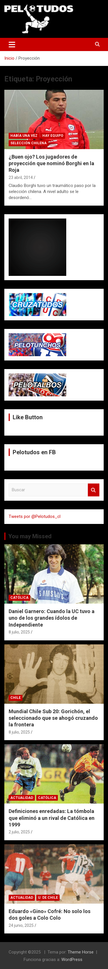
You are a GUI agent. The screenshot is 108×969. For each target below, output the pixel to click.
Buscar (93, 489)
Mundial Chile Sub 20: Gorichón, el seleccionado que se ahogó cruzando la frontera (53, 718)
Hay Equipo (52, 136)
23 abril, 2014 (21, 177)
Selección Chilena (28, 143)
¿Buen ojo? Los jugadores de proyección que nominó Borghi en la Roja (51, 163)
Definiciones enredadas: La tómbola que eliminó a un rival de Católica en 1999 (51, 818)
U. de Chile (48, 898)
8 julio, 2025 (19, 632)
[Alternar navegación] (12, 44)
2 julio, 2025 (19, 832)
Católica (19, 598)
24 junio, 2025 (21, 925)
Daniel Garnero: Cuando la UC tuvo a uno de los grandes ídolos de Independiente (51, 618)
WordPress (71, 959)
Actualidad (21, 798)
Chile (15, 698)
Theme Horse (81, 952)
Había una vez (23, 136)
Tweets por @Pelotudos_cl (34, 516)
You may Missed (30, 536)
